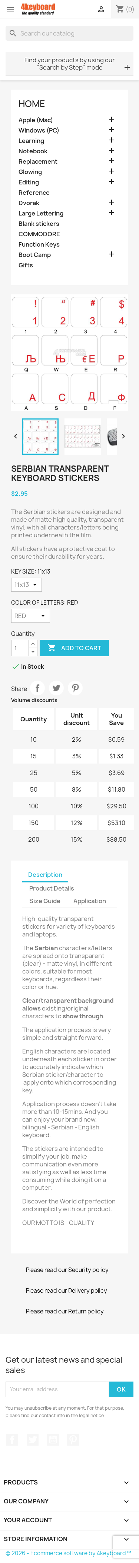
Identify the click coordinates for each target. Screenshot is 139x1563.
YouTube (53, 1440)
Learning (31, 141)
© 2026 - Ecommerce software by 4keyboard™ (68, 1553)
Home (32, 103)
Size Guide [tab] (44, 901)
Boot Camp (35, 255)
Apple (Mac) (36, 120)
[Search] (69, 33)
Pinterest (75, 688)
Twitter (33, 1440)
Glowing (30, 172)
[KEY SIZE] (26, 585)
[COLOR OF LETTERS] (30, 616)
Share (37, 688)
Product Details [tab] (51, 888)
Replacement (38, 162)
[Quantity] (20, 648)
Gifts (26, 265)
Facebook (12, 1440)
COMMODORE (39, 234)
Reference (34, 193)
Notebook (33, 151)
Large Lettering (41, 213)
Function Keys (39, 244)
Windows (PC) (39, 130)
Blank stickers (39, 224)
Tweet (56, 688)
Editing (29, 182)
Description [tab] (45, 875)
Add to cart (74, 648)
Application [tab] (89, 901)
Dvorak (29, 203)
